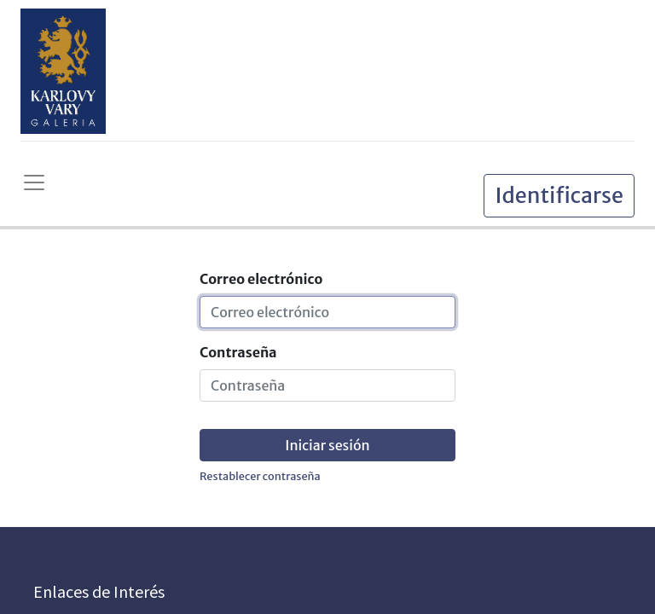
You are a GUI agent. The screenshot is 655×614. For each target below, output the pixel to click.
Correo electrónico (261, 278)
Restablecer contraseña (260, 476)
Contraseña (238, 352)
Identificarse (559, 195)
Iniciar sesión (327, 445)
